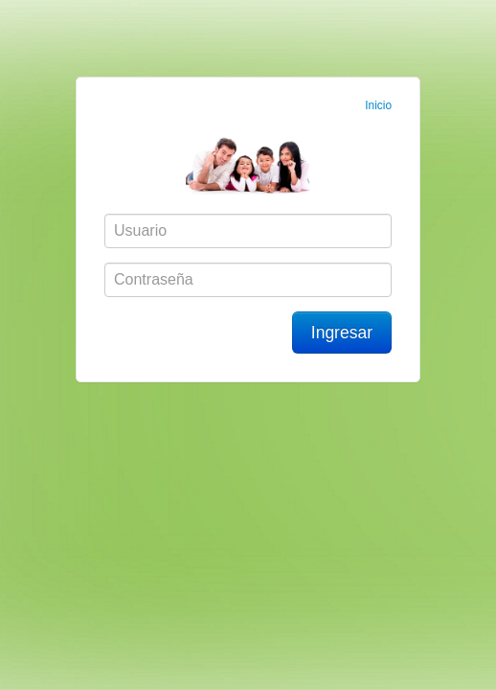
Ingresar (341, 332)
